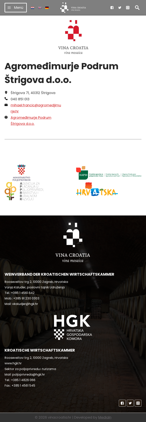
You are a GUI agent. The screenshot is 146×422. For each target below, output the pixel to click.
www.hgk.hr (13, 363)
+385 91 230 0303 (26, 298)
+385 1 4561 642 (23, 293)
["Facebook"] (112, 7)
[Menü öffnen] (16, 7)
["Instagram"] (127, 7)
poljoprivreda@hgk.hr (28, 374)
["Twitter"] (119, 7)
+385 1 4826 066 (23, 380)
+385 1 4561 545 (23, 385)
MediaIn (104, 417)
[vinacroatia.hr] (73, 7)
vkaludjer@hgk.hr (25, 304)
